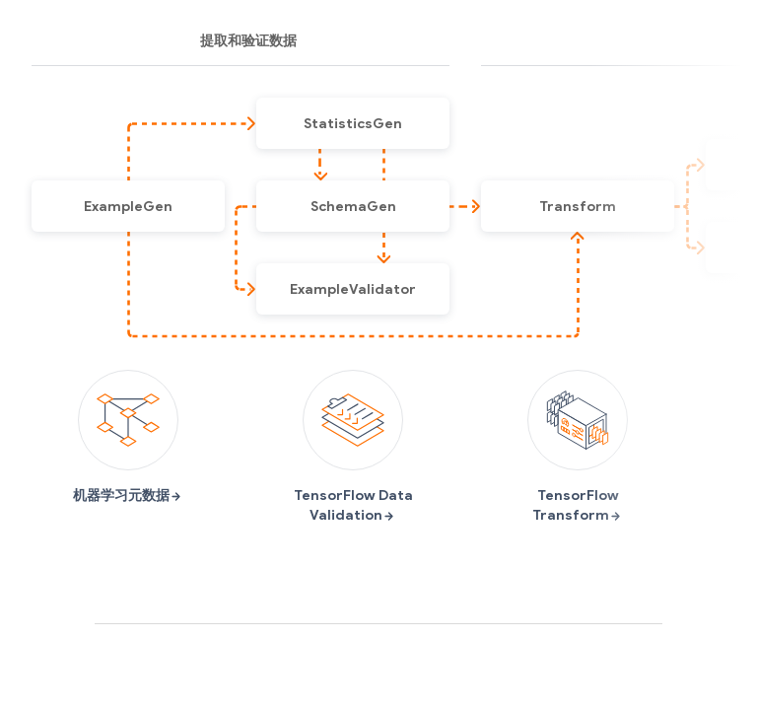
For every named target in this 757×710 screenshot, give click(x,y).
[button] (128, 206)
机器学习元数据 (128, 437)
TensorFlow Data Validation (353, 447)
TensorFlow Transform (577, 447)
